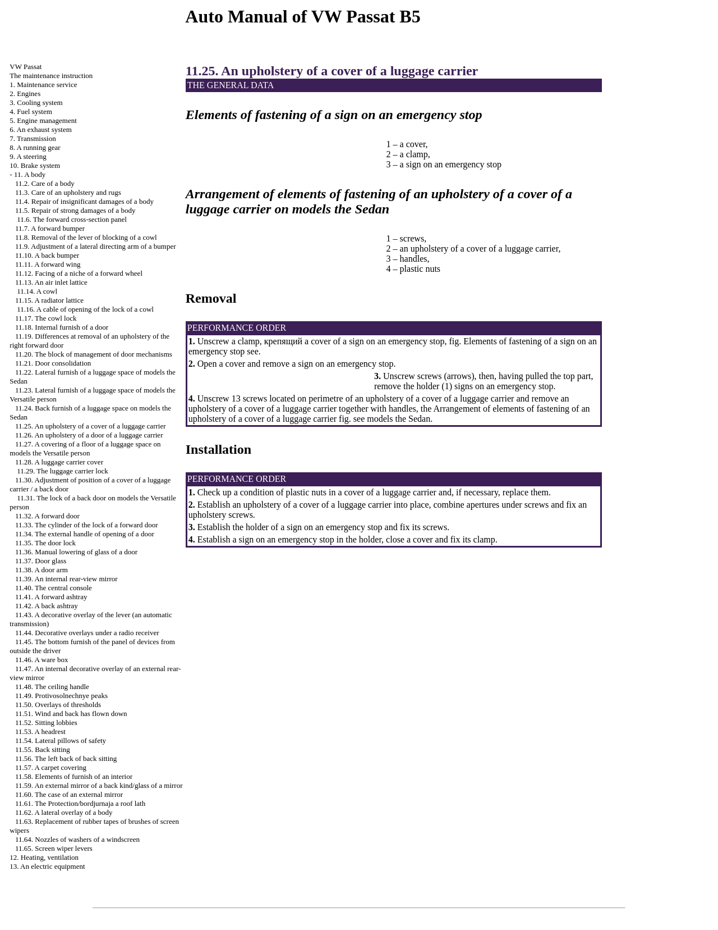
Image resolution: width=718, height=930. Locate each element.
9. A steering (28, 156)
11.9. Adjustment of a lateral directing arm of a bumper (95, 246)
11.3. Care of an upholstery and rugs (68, 192)
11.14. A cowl (37, 291)
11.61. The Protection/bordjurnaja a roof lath (80, 803)
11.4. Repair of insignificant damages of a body (84, 201)
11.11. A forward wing (47, 264)
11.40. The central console (53, 587)
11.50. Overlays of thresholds (58, 704)
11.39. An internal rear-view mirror (66, 579)
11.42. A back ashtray (46, 605)
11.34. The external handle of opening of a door (84, 534)
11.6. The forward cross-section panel (72, 219)
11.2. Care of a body (45, 183)
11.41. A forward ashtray (51, 596)
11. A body (29, 174)
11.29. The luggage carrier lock (62, 471)
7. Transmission (33, 138)
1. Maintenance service (43, 84)
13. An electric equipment (47, 866)
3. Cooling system (36, 102)
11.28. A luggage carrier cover (59, 462)
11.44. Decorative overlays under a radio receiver (87, 632)
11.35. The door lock (45, 543)
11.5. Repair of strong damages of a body (75, 210)
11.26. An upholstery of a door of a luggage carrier (89, 435)
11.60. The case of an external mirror (69, 794)
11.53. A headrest (40, 731)
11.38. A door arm (41, 570)
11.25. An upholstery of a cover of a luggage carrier (90, 426)
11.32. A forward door (47, 516)
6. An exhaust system (41, 129)
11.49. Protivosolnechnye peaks (61, 695)
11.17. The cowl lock (45, 318)
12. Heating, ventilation (44, 857)
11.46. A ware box (41, 659)
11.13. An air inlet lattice (51, 282)
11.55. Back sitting (42, 749)
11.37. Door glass (40, 561)
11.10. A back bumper (47, 255)
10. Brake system (35, 165)
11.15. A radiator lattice (49, 300)
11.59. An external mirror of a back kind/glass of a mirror (98, 785)
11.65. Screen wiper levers (54, 848)
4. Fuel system (31, 111)
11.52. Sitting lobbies (46, 722)
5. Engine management (43, 120)
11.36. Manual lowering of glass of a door (76, 552)
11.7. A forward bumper (50, 228)
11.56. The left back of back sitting (66, 758)
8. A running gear (35, 147)
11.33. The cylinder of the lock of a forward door (86, 525)
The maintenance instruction (51, 75)
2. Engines (25, 93)
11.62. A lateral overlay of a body (64, 812)
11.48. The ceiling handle (52, 686)
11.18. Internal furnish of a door (61, 327)
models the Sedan (397, 418)
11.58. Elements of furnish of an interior (73, 776)
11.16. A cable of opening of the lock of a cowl (85, 309)
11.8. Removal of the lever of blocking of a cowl (86, 237)
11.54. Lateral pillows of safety (60, 740)
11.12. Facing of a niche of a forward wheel (78, 273)
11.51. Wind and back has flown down (71, 713)
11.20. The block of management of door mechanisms (93, 354)
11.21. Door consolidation (53, 363)
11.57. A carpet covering (50, 767)
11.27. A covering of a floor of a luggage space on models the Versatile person (85, 448)
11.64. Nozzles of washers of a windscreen (77, 839)
